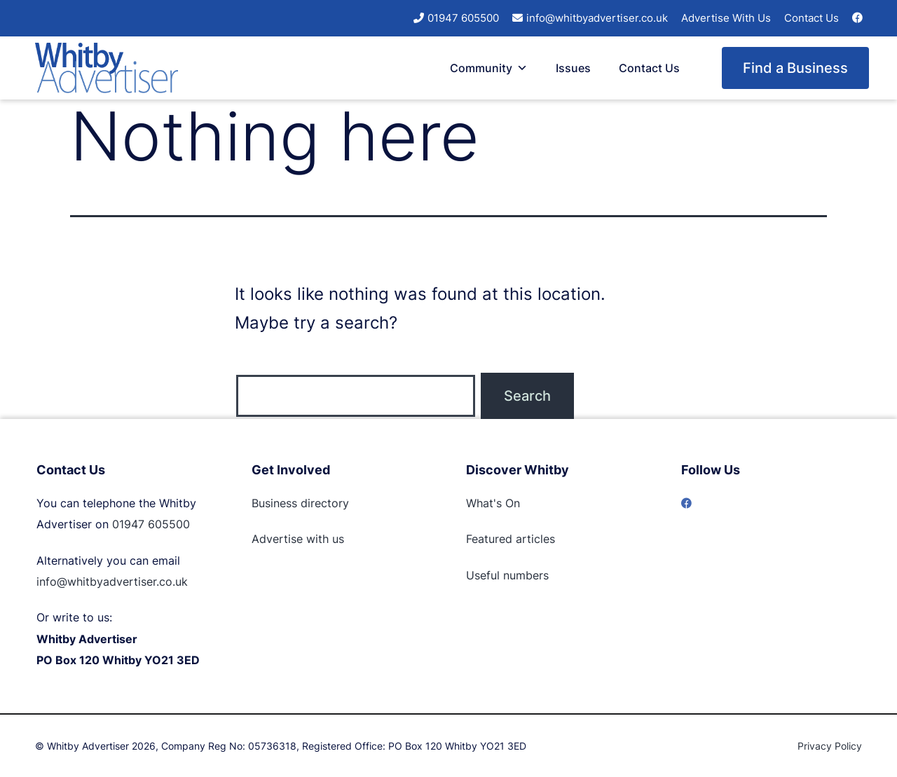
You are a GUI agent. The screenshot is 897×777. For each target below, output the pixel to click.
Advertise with (290, 539)
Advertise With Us (726, 18)
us (336, 539)
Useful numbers (507, 575)
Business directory (300, 503)
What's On (493, 503)
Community (489, 68)
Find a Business (795, 68)
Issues (573, 68)
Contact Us (811, 18)
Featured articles (510, 539)
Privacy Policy (829, 746)
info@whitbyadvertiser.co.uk (597, 18)
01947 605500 (463, 18)
